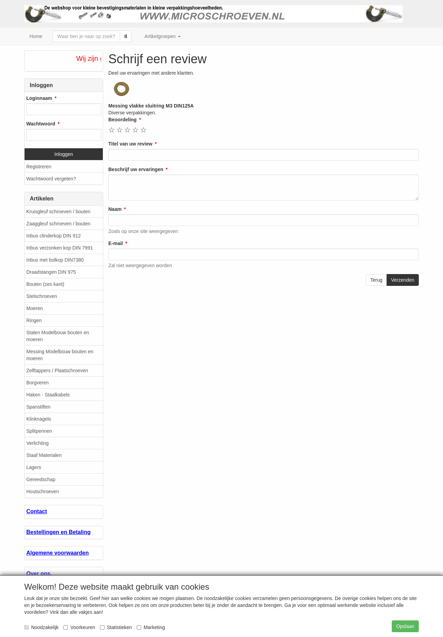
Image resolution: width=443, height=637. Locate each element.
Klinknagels (38, 419)
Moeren (34, 308)
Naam (114, 209)
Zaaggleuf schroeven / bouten (58, 223)
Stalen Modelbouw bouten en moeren (57, 336)
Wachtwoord (40, 124)
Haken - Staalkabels (48, 394)
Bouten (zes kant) (45, 284)
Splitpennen (39, 431)
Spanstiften (38, 407)
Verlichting (37, 443)
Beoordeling (122, 119)
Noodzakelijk (41, 627)
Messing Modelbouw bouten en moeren (59, 355)
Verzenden (402, 280)
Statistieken (116, 627)
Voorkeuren (79, 627)
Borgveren (37, 382)
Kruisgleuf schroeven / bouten (58, 211)
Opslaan (405, 626)
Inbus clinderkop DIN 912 (53, 235)
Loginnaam (39, 98)
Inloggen (63, 154)
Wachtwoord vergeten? (51, 178)
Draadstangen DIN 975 (51, 272)
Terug (376, 280)
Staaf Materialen (44, 455)
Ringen (34, 320)
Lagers (33, 467)
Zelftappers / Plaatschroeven (57, 370)
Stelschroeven (41, 296)
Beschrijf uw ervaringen (135, 169)
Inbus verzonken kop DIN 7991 (59, 248)
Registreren (38, 166)
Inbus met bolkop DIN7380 (55, 260)
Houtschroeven (42, 491)
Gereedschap (40, 479)
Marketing (151, 627)
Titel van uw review (130, 144)
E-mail (115, 243)
